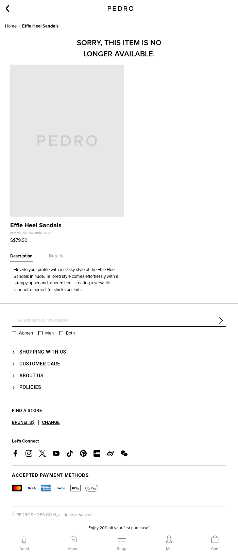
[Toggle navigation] (121, 543)
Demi (24, 548)
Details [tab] (56, 256)
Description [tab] (21, 256)
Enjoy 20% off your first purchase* (119, 527)
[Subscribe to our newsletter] (119, 320)
